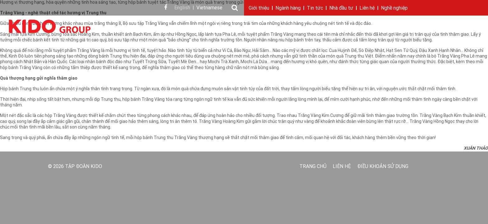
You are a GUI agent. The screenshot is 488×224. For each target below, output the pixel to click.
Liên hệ (367, 8)
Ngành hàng (288, 8)
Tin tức (315, 8)
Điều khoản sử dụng (382, 166)
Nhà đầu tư (341, 8)
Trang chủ (312, 166)
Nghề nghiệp (394, 8)
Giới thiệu (259, 8)
